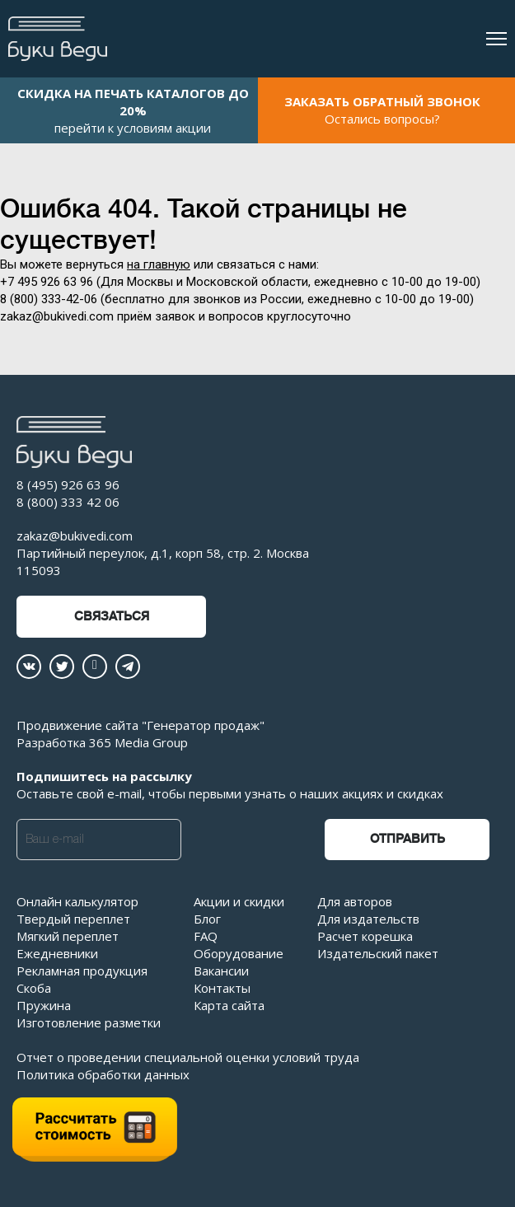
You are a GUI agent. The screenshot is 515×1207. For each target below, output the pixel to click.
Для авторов (354, 901)
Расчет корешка (365, 936)
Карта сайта (229, 1005)
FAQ (206, 936)
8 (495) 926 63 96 (67, 484)
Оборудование (238, 953)
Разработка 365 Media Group (102, 742)
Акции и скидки (239, 901)
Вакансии (221, 970)
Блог (207, 918)
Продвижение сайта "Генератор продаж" (140, 725)
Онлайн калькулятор (77, 901)
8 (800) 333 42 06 (67, 502)
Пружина (43, 1005)
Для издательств (368, 918)
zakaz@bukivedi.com (74, 535)
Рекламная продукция (81, 970)
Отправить (407, 839)
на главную (158, 264)
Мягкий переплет (67, 936)
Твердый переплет (73, 918)
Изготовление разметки (88, 1022)
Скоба (33, 988)
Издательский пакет (377, 953)
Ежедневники (57, 953)
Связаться (111, 617)
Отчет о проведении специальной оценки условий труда (187, 1057)
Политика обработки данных (103, 1074)
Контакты (222, 988)
